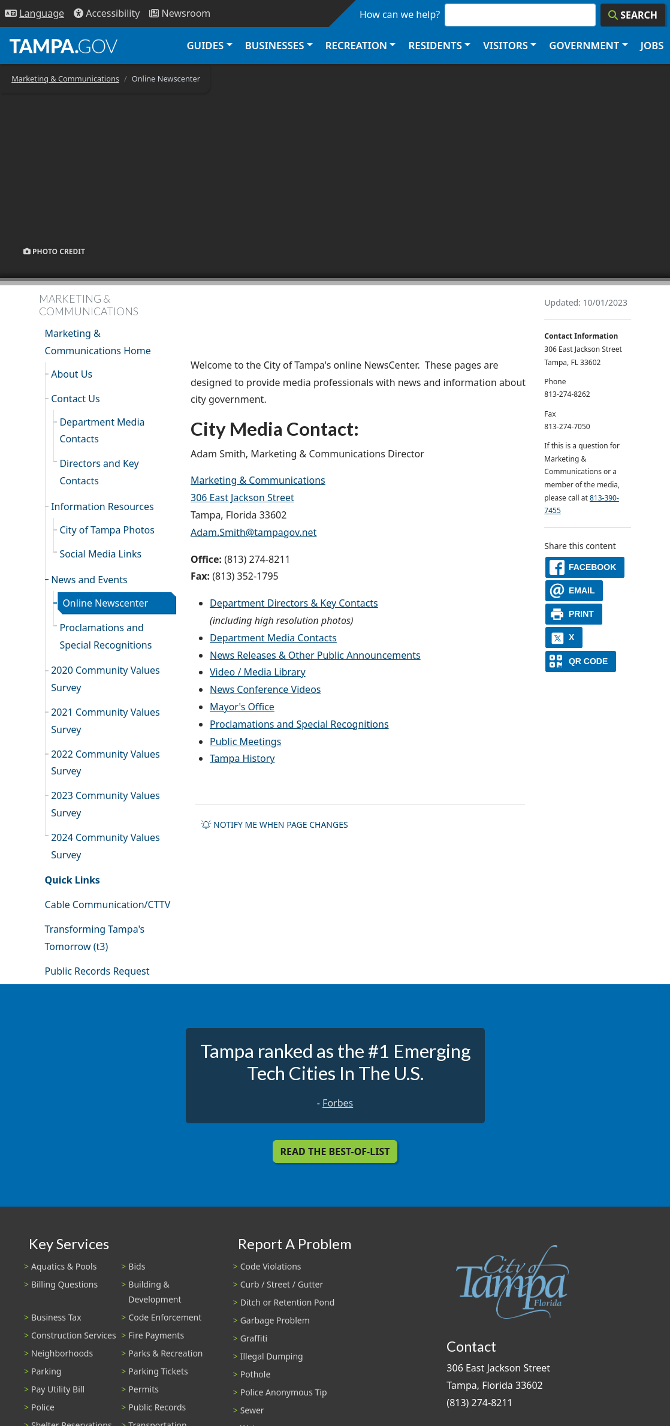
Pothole (255, 1374)
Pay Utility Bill (57, 1389)
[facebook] (584, 567)
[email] (574, 590)
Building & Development (154, 1292)
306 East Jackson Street (242, 497)
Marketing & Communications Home (98, 342)
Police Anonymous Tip (283, 1392)
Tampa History (242, 758)
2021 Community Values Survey (105, 721)
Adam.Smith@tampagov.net (253, 532)
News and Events (89, 579)
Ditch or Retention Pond (287, 1302)
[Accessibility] (106, 13)
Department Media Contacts (101, 430)
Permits (143, 1389)
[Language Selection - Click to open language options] (34, 13)
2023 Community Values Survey (105, 804)
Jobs (652, 45)
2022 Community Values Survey (105, 762)
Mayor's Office (242, 706)
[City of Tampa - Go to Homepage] (63, 45)
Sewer (252, 1410)
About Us (71, 374)
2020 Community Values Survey (105, 679)
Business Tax (56, 1317)
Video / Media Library (258, 672)
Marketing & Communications (65, 78)
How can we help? (400, 14)
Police (43, 1407)
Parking (46, 1371)
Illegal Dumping (271, 1356)
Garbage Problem (275, 1320)
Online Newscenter (105, 603)
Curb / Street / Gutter (282, 1284)
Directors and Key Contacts (98, 472)
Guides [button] (205, 45)
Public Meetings (245, 741)
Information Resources (102, 506)
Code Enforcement (164, 1317)
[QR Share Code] (580, 661)
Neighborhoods (62, 1353)
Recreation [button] (356, 45)
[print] (573, 614)
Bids (136, 1266)
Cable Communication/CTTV (108, 904)
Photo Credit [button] (54, 251)
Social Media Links (100, 553)
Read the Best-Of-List (335, 1151)
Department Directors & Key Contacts (294, 603)
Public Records (157, 1407)
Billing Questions (64, 1284)
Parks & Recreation (165, 1353)
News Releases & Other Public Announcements (315, 655)
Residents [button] (435, 45)
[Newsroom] (179, 13)
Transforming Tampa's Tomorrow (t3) (95, 937)
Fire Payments (156, 1335)
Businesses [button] (274, 45)
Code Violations (270, 1266)
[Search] (632, 15)
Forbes (337, 1103)
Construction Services (73, 1335)
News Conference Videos (265, 689)
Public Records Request (97, 971)
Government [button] (584, 45)
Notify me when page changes (274, 824)
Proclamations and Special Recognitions (105, 636)
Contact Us (75, 398)
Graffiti (253, 1338)
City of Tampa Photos (107, 529)
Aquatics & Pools (63, 1266)
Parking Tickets (158, 1371)
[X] (564, 637)
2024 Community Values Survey (105, 846)
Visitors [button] (505, 45)
